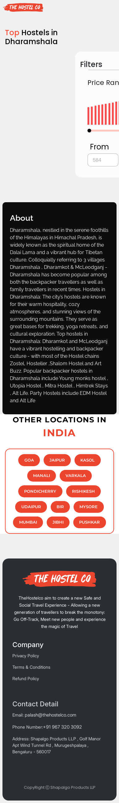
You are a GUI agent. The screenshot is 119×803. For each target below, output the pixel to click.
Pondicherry (40, 491)
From (99, 147)
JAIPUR (57, 460)
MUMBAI (28, 522)
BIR (60, 506)
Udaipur (31, 506)
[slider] (89, 130)
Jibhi (58, 522)
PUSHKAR (89, 522)
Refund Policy (25, 678)
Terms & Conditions (31, 667)
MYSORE (88, 506)
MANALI (41, 475)
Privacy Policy (25, 655)
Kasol (87, 460)
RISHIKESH (83, 491)
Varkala (76, 475)
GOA (29, 460)
